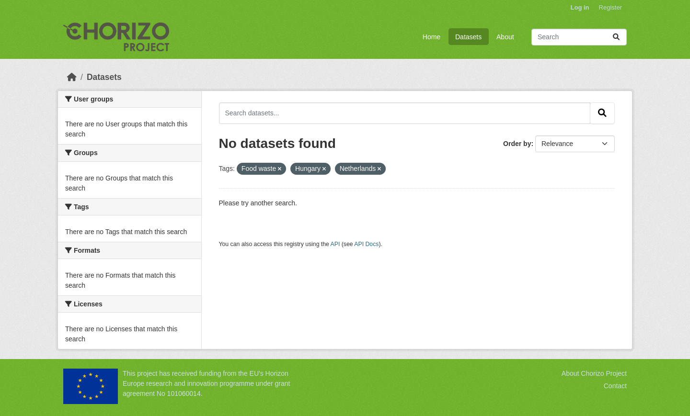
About (505, 37)
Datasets (468, 37)
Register (610, 7)
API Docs (366, 244)
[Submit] (616, 37)
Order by (517, 143)
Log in (580, 7)
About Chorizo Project (594, 373)
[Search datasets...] (579, 37)
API (335, 244)
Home (431, 37)
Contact (615, 386)
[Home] (72, 77)
